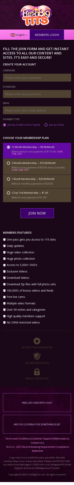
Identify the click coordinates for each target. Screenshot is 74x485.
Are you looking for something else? (37, 424)
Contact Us (37, 442)
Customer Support (42, 438)
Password (9, 87)
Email (6, 103)
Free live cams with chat (37, 402)
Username (9, 70)
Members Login (47, 35)
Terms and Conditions (17, 438)
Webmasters (61, 438)
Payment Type (11, 119)
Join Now (37, 213)
